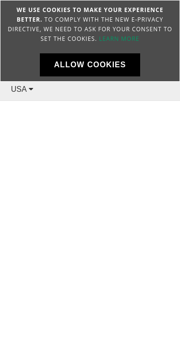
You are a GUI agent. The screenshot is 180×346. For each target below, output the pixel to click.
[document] (90, 41)
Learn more (119, 39)
